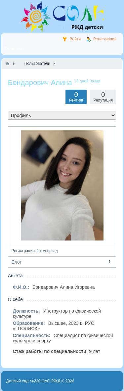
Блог (62, 262)
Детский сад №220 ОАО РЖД (33, 381)
